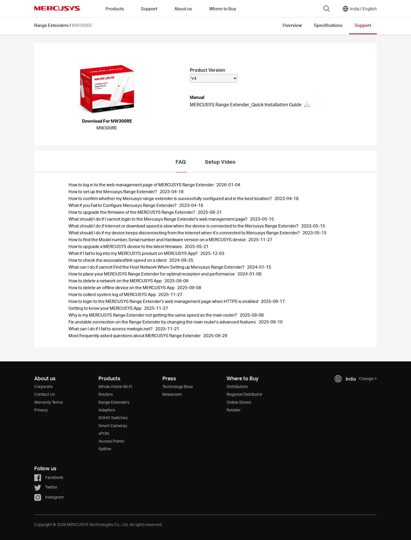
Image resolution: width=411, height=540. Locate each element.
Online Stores (239, 402)
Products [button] (115, 8)
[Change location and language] (359, 8)
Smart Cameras (112, 425)
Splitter (105, 448)
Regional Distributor (244, 394)
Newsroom (172, 394)
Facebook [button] (48, 477)
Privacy (41, 409)
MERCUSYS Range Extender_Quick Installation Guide (250, 104)
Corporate (43, 386)
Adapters (106, 409)
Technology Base (177, 386)
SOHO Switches (113, 417)
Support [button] (149, 8)
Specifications (328, 25)
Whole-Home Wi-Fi (115, 386)
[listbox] (213, 78)
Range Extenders (51, 25)
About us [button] (183, 8)
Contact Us (44, 394)
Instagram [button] (49, 497)
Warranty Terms (48, 402)
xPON (103, 433)
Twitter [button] (45, 487)
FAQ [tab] (181, 161)
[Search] (327, 8)
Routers (105, 394)
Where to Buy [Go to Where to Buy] (222, 8)
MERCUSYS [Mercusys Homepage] (57, 8)
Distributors (237, 386)
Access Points (111, 441)
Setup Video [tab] (220, 161)
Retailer (234, 409)
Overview (292, 25)
